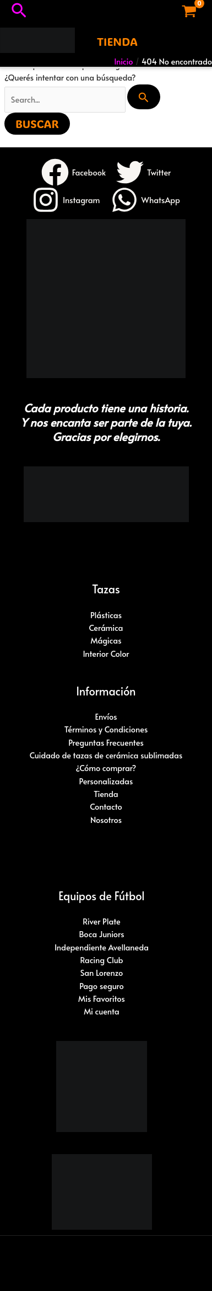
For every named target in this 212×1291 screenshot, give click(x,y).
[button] (19, 11)
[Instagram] (66, 200)
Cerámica (106, 627)
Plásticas (106, 614)
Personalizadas (106, 781)
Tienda (106, 793)
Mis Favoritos (101, 998)
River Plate (102, 921)
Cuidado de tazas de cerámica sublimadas (106, 755)
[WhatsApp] (145, 200)
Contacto (106, 806)
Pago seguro (101, 985)
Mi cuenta (101, 1011)
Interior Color (106, 653)
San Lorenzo (101, 972)
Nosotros (106, 819)
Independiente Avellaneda (102, 947)
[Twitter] (143, 172)
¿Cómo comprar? (106, 767)
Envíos (106, 716)
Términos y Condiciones (106, 729)
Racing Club (101, 959)
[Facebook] (73, 172)
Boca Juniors (101, 933)
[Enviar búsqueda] (143, 96)
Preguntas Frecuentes (106, 742)
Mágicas (105, 640)
